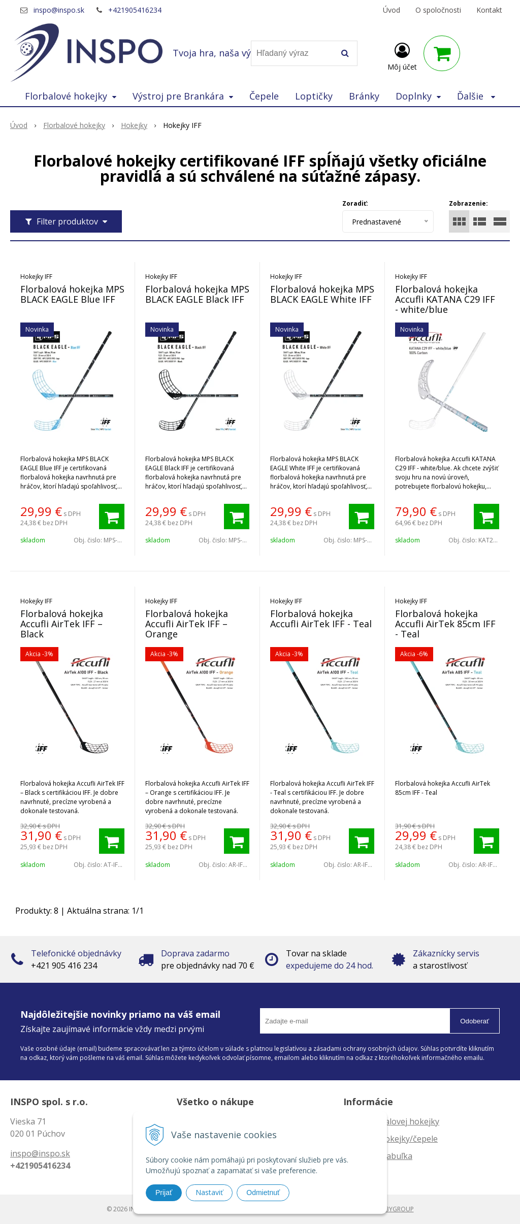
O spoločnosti (438, 10)
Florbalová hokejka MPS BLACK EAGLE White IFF (322, 294)
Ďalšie (476, 96)
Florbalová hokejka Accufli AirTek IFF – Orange (186, 623)
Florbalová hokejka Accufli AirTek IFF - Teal (321, 618)
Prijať (163, 1192)
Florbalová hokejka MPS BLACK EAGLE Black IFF (197, 294)
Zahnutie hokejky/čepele (390, 1138)
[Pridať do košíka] (111, 516)
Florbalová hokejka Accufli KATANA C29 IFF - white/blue (445, 299)
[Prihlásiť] (402, 55)
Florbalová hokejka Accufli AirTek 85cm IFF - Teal (445, 623)
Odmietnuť (263, 1192)
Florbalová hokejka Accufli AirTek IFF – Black (61, 623)
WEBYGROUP (395, 1209)
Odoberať (474, 1021)
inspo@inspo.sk (59, 10)
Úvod (391, 10)
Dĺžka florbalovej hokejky (391, 1121)
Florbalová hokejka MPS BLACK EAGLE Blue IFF (72, 294)
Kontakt (489, 10)
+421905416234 (134, 10)
